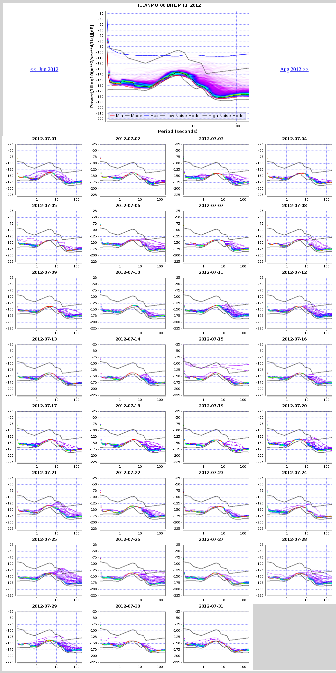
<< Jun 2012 (44, 69)
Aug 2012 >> (294, 69)
